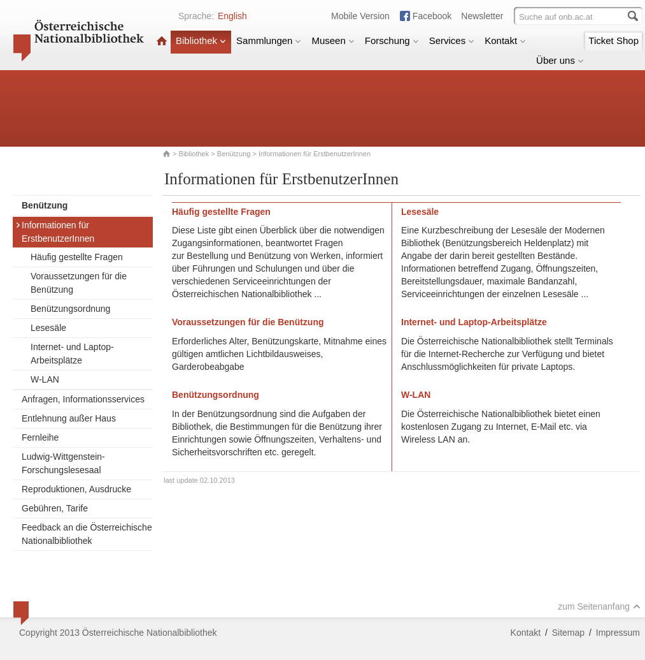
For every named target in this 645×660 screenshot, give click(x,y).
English (232, 16)
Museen (332, 40)
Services (452, 40)
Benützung (234, 154)
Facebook (432, 16)
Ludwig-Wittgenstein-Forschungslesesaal (63, 463)
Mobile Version (360, 16)
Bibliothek (201, 40)
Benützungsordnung (70, 309)
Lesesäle (48, 328)
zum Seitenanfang (599, 606)
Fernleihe (40, 437)
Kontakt (505, 40)
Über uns (560, 60)
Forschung (392, 40)
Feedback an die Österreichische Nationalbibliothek (87, 534)
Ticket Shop (613, 40)
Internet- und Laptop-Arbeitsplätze (72, 353)
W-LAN (45, 379)
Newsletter (482, 16)
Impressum (618, 632)
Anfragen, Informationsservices (83, 399)
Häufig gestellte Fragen (77, 257)
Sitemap (568, 632)
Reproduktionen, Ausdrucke (76, 489)
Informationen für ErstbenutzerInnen (54, 232)
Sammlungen (268, 40)
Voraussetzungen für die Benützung (79, 283)
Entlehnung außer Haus (69, 418)
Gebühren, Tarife (55, 508)
